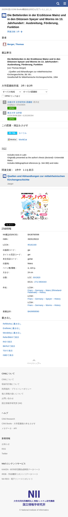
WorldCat (23, 139)
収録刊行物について (11, 384)
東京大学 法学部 (14, 113)
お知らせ (6, 444)
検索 (58, 3)
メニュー (65, 3)
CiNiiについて (8, 379)
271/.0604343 (40, 282)
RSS (4, 449)
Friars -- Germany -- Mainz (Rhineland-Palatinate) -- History (45, 291)
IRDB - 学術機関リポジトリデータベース (20, 474)
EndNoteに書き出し (11, 328)
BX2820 (36, 277)
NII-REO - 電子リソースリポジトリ (17, 479)
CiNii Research (8, 419)
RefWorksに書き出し (12, 324)
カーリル (23, 133)
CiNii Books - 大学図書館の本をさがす (19, 423)
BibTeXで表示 (9, 346)
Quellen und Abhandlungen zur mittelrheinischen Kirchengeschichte (36, 178)
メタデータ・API (9, 428)
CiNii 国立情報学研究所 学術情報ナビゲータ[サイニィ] (12, 3)
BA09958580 (33, 311)
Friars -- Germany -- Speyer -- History (44, 299)
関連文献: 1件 (13, 31)
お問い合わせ (8, 398)
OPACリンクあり (11, 96)
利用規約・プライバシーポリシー (16, 389)
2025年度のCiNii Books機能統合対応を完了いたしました (27, 9)
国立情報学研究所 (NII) (12, 403)
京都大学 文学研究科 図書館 (19, 102)
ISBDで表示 (8, 355)
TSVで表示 (8, 351)
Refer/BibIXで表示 (11, 337)
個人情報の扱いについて (13, 394)
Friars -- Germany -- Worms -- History (44, 305)
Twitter (5, 453)
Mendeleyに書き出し (12, 333)
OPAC (12, 108)
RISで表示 (7, 342)
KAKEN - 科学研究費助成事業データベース (21, 469)
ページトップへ (34, 363)
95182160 (32, 245)
